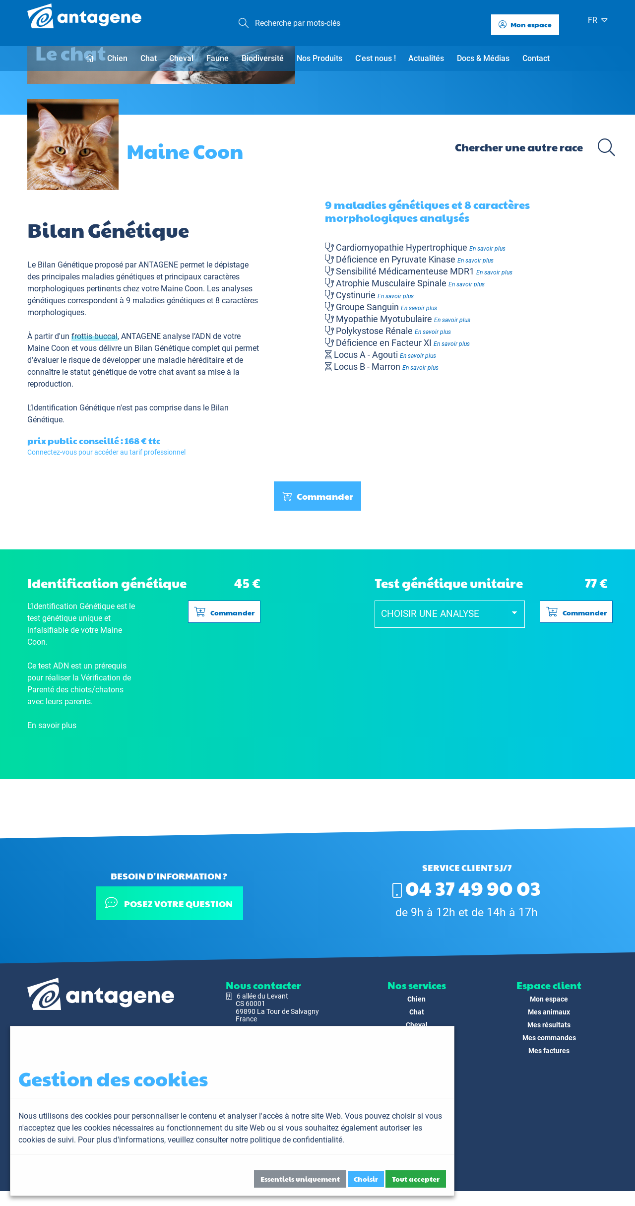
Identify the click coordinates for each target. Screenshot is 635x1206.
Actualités (426, 58)
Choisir (366, 1179)
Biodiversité (263, 58)
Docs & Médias (483, 58)
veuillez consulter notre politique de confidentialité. (256, 1139)
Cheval (181, 58)
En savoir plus (487, 292)
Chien (117, 58)
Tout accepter (416, 1179)
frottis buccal (94, 380)
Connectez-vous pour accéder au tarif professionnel (106, 496)
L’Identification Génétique (71, 451)
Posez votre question (169, 903)
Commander (317, 540)
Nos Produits (319, 58)
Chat (148, 58)
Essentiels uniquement (300, 1179)
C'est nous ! (375, 58)
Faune (217, 58)
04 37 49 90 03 (466, 887)
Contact (536, 58)
